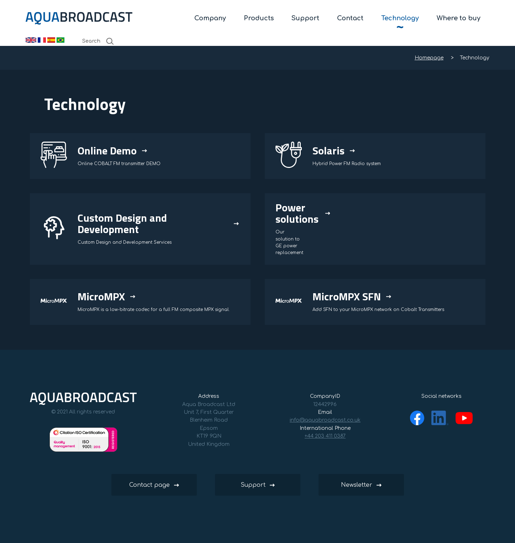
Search (98, 41)
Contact (350, 18)
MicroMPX (101, 296)
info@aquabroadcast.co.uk (325, 420)
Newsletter (356, 485)
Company (210, 18)
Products (259, 18)
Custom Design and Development (122, 223)
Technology (400, 18)
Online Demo (107, 150)
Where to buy (458, 18)
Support (305, 18)
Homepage (429, 57)
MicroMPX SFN (346, 296)
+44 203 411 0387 (325, 436)
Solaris (328, 150)
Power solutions (297, 213)
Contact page (149, 485)
